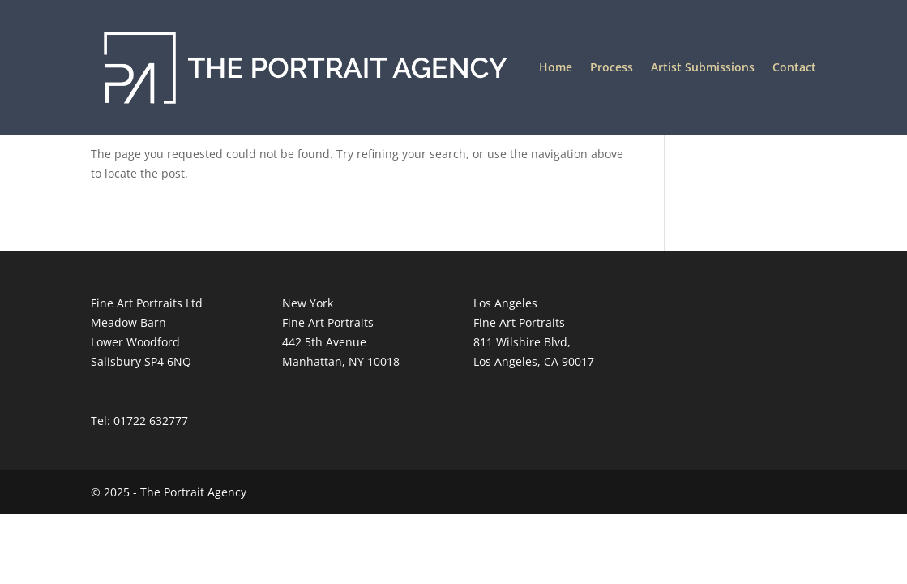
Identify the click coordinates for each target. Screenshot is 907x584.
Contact (794, 68)
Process (611, 68)
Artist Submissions (703, 68)
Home (555, 68)
